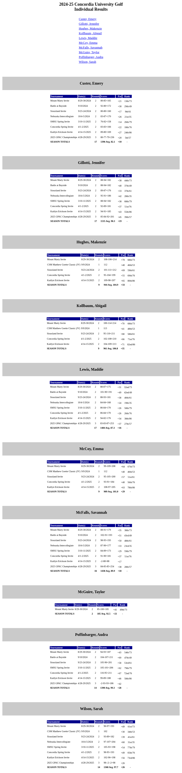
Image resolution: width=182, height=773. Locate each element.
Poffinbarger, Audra (91, 57)
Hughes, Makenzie (90, 28)
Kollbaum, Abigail (90, 33)
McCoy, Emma (88, 42)
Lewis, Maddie (88, 38)
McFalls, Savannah (91, 47)
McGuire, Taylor (89, 52)
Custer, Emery (88, 19)
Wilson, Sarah (87, 61)
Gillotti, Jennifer (89, 23)
